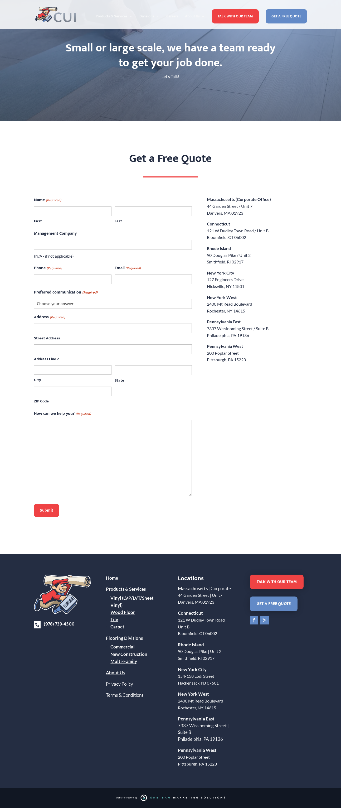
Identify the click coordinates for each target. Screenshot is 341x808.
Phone (48, 268)
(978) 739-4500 (59, 624)
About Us (192, 17)
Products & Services (111, 17)
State (119, 380)
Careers (172, 17)
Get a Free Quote (286, 16)
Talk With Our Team (235, 16)
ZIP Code (41, 401)
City (37, 380)
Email (128, 268)
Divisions (146, 17)
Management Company (55, 233)
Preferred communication (65, 292)
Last (118, 221)
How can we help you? (62, 414)
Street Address (47, 338)
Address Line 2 (46, 359)
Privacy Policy (119, 684)
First (38, 221)
